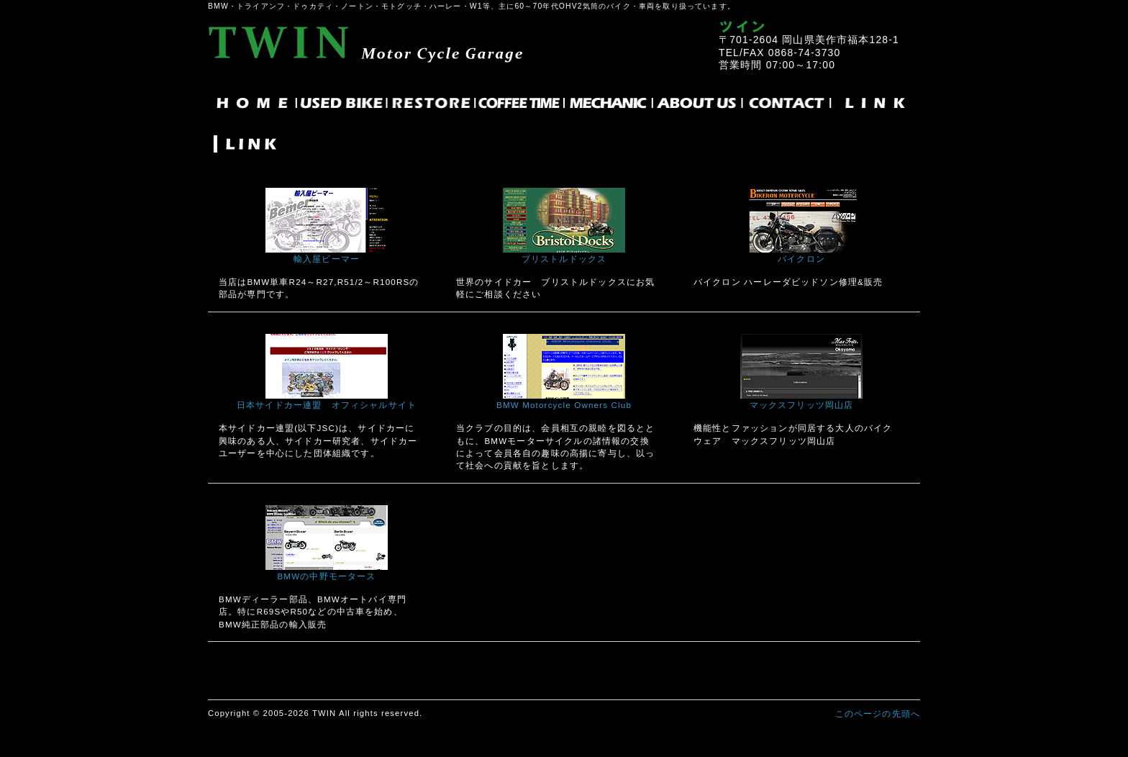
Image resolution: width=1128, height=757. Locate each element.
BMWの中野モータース (326, 576)
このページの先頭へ (877, 713)
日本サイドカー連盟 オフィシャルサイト (327, 404)
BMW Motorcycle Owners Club (564, 404)
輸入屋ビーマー (327, 258)
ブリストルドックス (564, 258)
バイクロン (801, 258)
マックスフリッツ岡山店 (802, 404)
